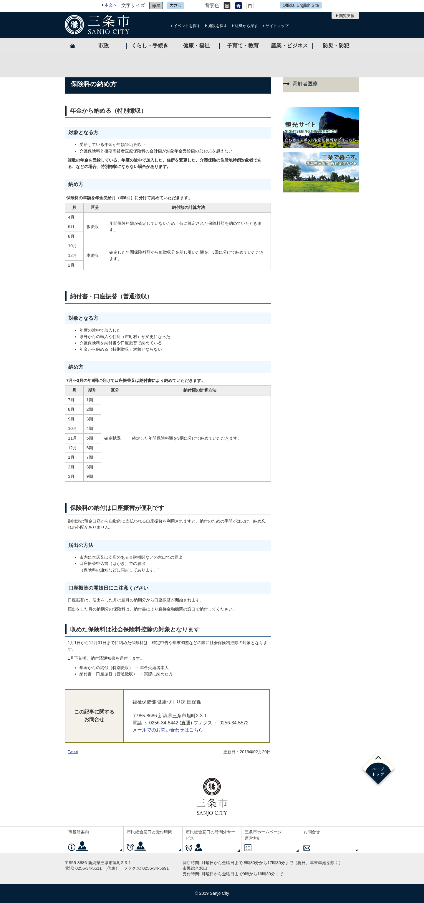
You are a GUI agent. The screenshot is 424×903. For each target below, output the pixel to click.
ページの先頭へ (378, 769)
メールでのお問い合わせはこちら (167, 729)
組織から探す (246, 26)
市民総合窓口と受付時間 (149, 831)
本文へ (111, 5)
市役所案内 (78, 831)
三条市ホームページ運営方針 (263, 835)
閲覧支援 (347, 16)
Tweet (73, 751)
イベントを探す (187, 26)
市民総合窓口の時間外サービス (210, 835)
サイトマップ (277, 26)
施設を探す (217, 26)
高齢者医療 (305, 84)
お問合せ (312, 831)
